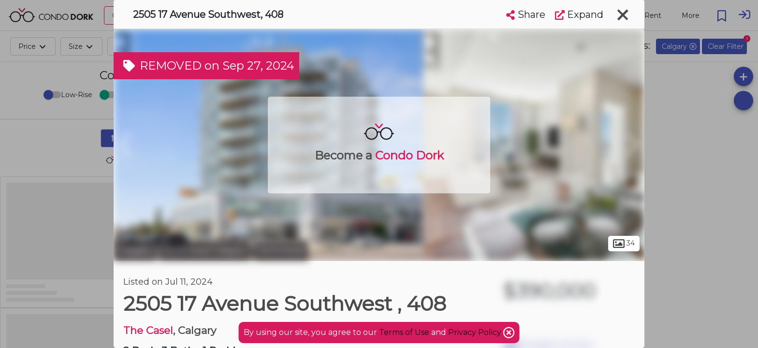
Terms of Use (404, 332)
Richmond (281, 250)
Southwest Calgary (205, 250)
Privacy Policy (475, 332)
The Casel (148, 330)
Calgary (135, 250)
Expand (579, 14)
